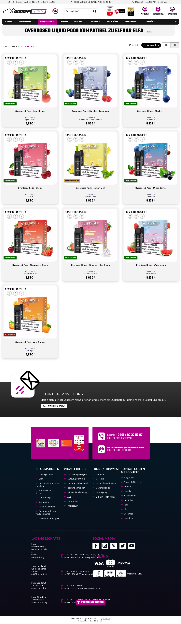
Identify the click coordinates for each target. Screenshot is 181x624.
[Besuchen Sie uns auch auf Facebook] (96, 546)
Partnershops (45, 497)
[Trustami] (53, 443)
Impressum (72, 505)
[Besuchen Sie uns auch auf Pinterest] (114, 546)
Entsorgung (101, 492)
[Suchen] (78, 11)
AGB (69, 496)
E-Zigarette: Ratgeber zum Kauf (47, 484)
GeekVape (128, 513)
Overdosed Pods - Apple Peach (30, 111)
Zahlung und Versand (77, 483)
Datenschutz (73, 501)
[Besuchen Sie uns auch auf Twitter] (123, 546)
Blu (125, 509)
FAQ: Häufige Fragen (77, 474)
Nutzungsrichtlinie (76, 478)
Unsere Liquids (102, 487)
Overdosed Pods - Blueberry (150, 111)
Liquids (127, 491)
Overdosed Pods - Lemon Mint (90, 188)
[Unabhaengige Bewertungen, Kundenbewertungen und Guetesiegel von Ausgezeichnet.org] (40, 443)
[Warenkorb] (172, 11)
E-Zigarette (129, 477)
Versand (106, 618)
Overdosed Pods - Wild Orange (30, 342)
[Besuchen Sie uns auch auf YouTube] (132, 546)
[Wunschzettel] (158, 11)
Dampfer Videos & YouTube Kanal (45, 512)
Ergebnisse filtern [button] (90, 603)
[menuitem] (8, 22)
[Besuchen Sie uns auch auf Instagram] (106, 546)
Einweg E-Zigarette (133, 482)
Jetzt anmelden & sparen (54, 406)
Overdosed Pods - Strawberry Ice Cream (90, 265)
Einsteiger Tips (45, 474)
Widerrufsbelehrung (77, 492)
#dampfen (43, 502)
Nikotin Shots (130, 495)
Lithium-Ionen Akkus (105, 496)
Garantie (99, 478)
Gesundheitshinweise (106, 483)
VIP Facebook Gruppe (48, 518)
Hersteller (128, 500)
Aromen (127, 486)
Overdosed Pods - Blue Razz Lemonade (90, 111)
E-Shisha (99, 474)
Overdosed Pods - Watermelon (151, 265)
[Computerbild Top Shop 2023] (79, 443)
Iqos (126, 504)
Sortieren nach (150, 45)
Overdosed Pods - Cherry (30, 188)
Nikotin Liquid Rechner (43, 491)
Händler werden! (46, 506)
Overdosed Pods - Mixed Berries (150, 188)
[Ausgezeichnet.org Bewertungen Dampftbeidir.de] (66, 443)
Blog (40, 478)
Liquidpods (129, 518)
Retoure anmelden (76, 487)
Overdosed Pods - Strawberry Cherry (30, 265)
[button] (145, 11)
